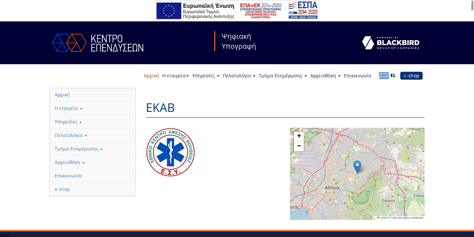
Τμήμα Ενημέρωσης (283, 75)
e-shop (411, 75)
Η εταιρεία (175, 75)
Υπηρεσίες (206, 75)
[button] (357, 167)
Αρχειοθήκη (325, 75)
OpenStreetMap (400, 217)
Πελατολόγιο (239, 75)
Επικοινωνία (357, 75)
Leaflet (382, 217)
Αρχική (151, 75)
